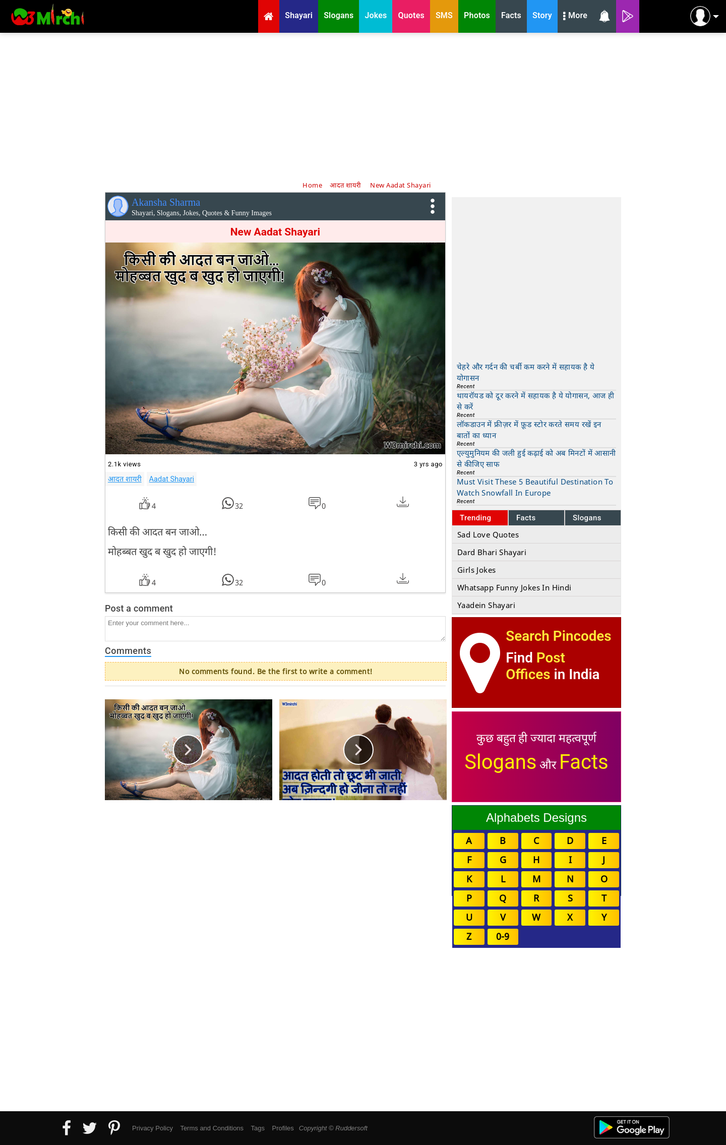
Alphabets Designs (536, 817)
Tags (258, 1128)
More (575, 16)
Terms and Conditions (212, 1128)
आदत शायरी (125, 479)
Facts (526, 517)
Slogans (587, 517)
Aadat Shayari (172, 479)
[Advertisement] (363, 105)
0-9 (502, 936)
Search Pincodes (558, 636)
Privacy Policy (152, 1128)
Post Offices (535, 666)
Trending (476, 517)
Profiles (282, 1128)
